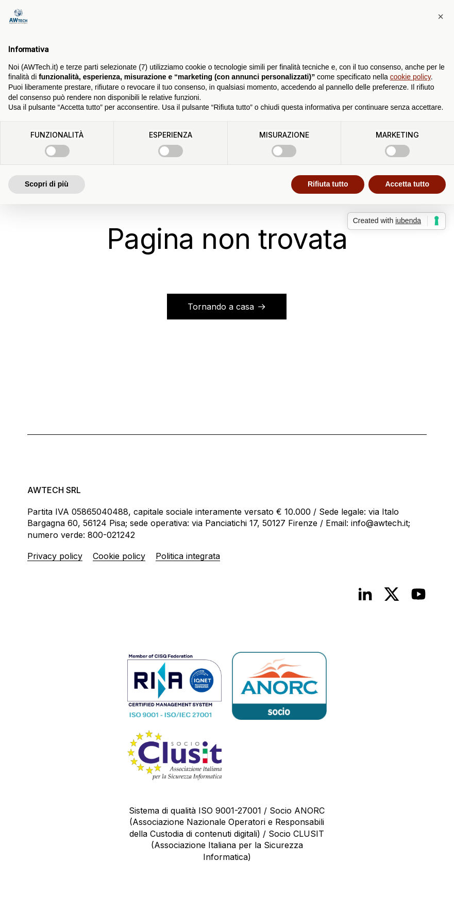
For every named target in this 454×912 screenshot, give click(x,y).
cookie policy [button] (410, 77)
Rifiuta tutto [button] (328, 184)
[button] (440, 16)
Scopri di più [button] (47, 184)
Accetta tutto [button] (407, 184)
